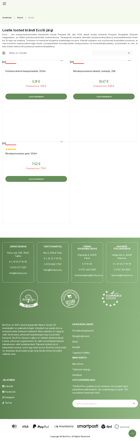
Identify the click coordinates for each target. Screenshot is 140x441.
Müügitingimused (80, 336)
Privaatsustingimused (83, 330)
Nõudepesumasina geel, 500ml (21, 153)
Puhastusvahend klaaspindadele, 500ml (25, 71)
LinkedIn (7, 386)
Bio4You (66, 436)
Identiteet (77, 375)
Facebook (8, 391)
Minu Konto (78, 364)
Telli (133, 403)
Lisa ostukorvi (36, 96)
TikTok (7, 402)
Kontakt (76, 347)
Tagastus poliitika (81, 352)
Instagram (8, 397)
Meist (75, 341)
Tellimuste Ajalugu (81, 369)
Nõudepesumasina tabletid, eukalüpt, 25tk (94, 71)
